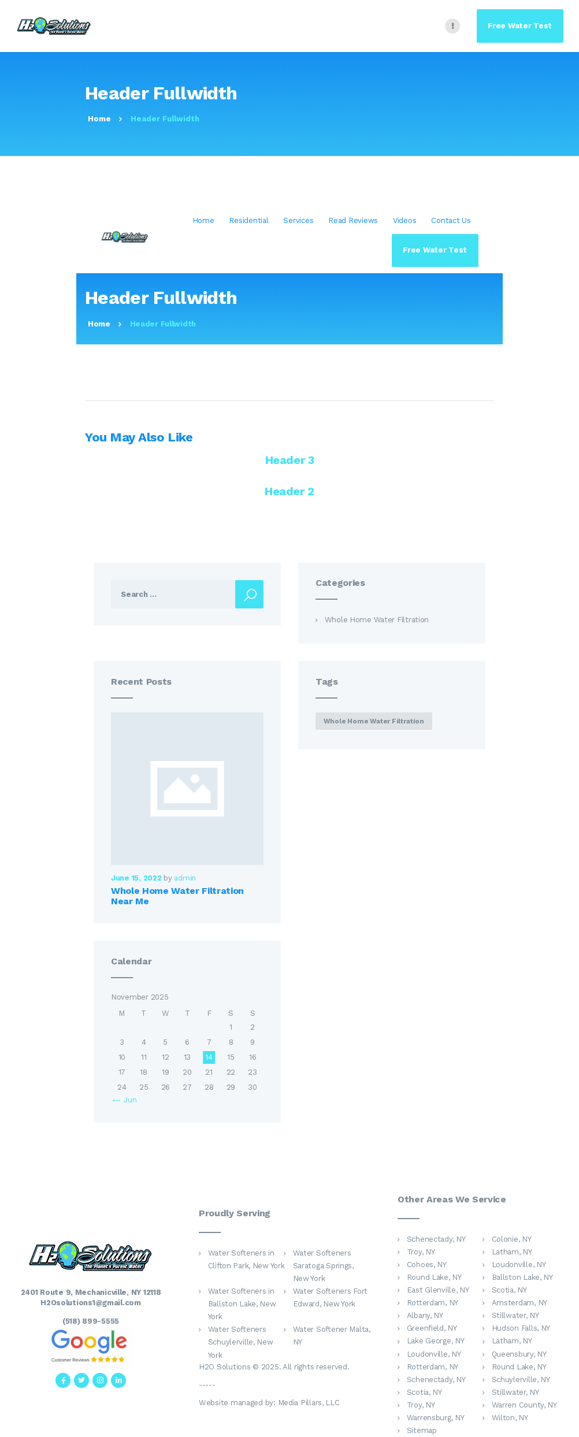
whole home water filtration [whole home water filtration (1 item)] (374, 721)
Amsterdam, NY (519, 1302)
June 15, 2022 (136, 878)
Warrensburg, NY (436, 1417)
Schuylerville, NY (521, 1379)
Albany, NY (425, 1315)
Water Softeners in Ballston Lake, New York (242, 1304)
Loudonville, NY (519, 1264)
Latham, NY (512, 1251)
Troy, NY (421, 1251)
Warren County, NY (524, 1405)
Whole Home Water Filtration (377, 619)
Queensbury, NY (519, 1354)
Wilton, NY (510, 1417)
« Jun (127, 1100)
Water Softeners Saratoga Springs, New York (323, 1266)
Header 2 (289, 491)
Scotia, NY (509, 1290)
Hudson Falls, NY (521, 1328)
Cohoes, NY (427, 1264)
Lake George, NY (436, 1340)
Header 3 (289, 460)
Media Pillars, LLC (309, 1402)
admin (185, 878)
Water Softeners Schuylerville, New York (240, 1342)
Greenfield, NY (432, 1328)
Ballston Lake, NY (522, 1277)
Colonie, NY (512, 1239)
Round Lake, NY (434, 1277)
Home (99, 118)
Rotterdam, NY (432, 1302)
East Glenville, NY (438, 1290)
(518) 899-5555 (90, 1321)
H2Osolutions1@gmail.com (90, 1302)
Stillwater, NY (515, 1315)
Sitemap (422, 1430)
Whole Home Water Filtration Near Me (177, 896)
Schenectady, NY (436, 1239)
